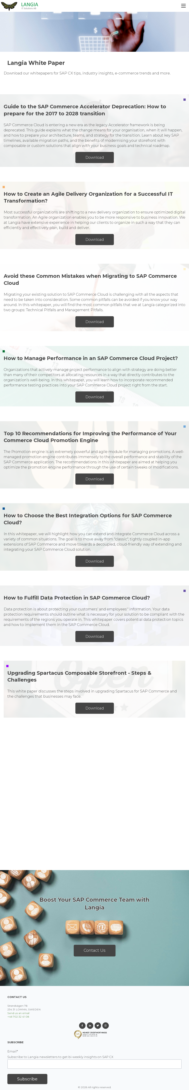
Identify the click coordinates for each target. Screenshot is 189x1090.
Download (94, 157)
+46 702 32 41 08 (18, 1016)
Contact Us (94, 950)
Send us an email (18, 1013)
